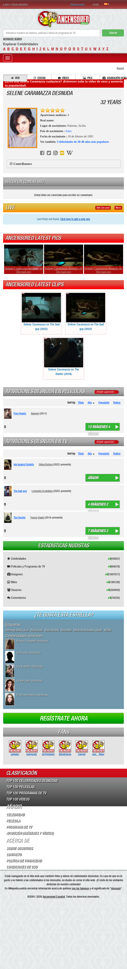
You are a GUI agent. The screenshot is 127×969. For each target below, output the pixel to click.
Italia (69, 131)
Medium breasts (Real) (88, 629)
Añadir (93, 478)
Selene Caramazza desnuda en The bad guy (23, 270)
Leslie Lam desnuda (29, 680)
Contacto (13, 854)
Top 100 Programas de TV (26, 793)
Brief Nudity (51, 629)
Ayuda (95, 4)
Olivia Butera (45, 464)
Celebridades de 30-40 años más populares (83, 141)
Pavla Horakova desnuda (32, 694)
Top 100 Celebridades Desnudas (31, 781)
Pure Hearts (20, 413)
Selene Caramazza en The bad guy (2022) (41, 312)
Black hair (36, 629)
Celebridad (15, 814)
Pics (87, 78)
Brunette (66, 629)
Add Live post (103, 207)
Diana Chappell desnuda (32, 641)
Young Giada (37, 517)
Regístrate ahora (63, 718)
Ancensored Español (54, 896)
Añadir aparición (105, 391)
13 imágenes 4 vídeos (99, 428)
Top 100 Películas (20, 787)
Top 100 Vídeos (17, 799)
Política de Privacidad (23, 860)
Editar (39, 78)
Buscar (113, 33)
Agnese (35, 413)
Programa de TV (19, 827)
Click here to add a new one (75, 219)
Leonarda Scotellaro (42, 491)
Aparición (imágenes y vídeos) (29, 833)
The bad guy (20, 491)
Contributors (22, 164)
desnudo (116, 888)
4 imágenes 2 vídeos (98, 505)
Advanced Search (12, 39)
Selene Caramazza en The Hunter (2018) (63, 357)
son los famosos (80, 888)
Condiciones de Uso (21, 867)
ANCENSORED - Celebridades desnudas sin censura (63, 19)
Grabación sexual (113, 78)
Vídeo (63, 78)
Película (13, 820)
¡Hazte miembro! (20, 4)
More (118, 207)
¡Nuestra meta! (77, 4)
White (107, 629)
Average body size (17, 629)
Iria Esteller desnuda (29, 666)
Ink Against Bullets (24, 464)
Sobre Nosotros (19, 848)
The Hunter (20, 517)
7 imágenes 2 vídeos (98, 532)
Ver (15, 78)
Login (6, 4)
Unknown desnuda (28, 652)
